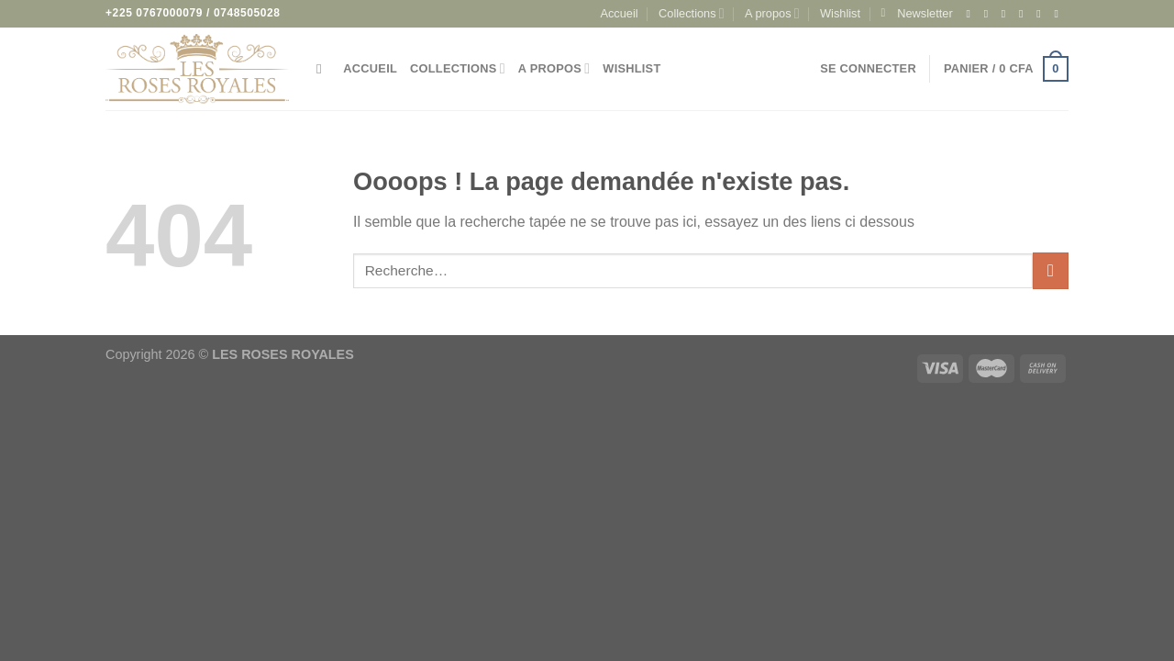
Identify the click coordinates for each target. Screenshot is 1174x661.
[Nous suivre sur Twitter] (1024, 13)
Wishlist (840, 13)
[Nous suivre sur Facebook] (971, 13)
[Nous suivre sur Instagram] (989, 13)
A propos (772, 13)
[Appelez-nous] (1059, 13)
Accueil (618, 13)
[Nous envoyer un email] (1041, 13)
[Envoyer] (1051, 270)
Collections (692, 13)
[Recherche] (323, 68)
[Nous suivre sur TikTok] (1007, 13)
